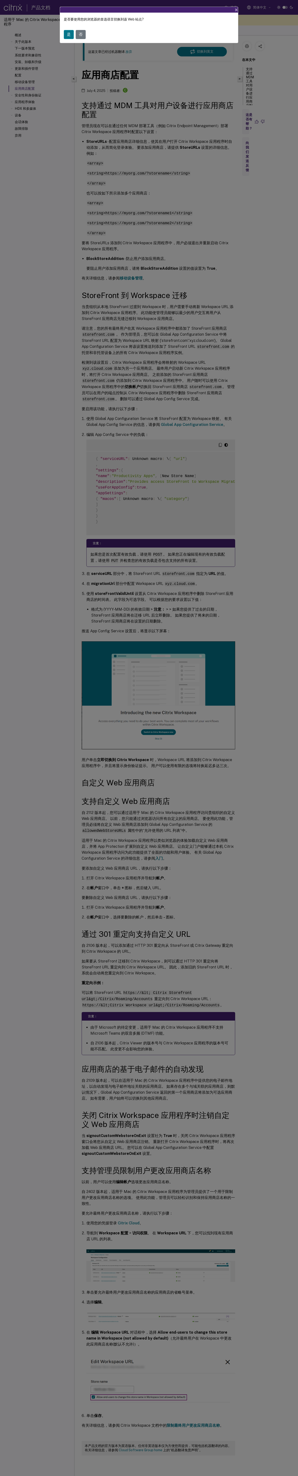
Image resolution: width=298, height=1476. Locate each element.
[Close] (236, 9)
